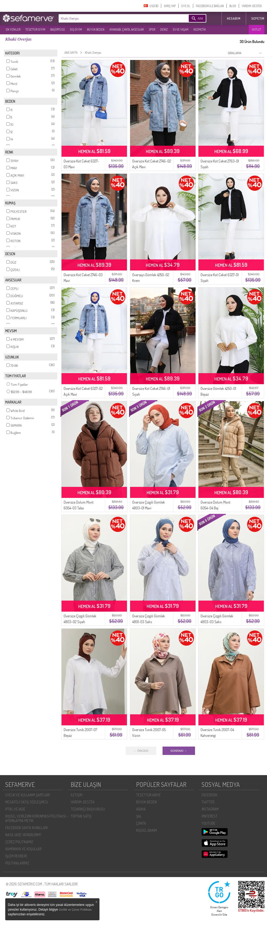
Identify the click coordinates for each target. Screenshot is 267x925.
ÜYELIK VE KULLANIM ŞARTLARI (27, 795)
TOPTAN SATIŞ (81, 816)
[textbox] (116, 18)
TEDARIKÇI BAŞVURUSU (88, 809)
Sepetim (257, 18)
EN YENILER (13, 29)
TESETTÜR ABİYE (148, 795)
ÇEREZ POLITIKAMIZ (19, 842)
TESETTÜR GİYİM (35, 29)
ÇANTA (141, 823)
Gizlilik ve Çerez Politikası (75, 909)
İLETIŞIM (76, 795)
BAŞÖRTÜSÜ (57, 29)
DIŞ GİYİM (76, 29)
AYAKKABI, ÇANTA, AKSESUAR (126, 29)
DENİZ (164, 29)
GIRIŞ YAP (170, 6)
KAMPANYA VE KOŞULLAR (23, 849)
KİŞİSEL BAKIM (146, 830)
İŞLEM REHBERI (16, 856)
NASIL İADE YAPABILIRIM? (23, 835)
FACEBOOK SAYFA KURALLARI (26, 827)
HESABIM (234, 18)
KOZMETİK (199, 29)
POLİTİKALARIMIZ (17, 863)
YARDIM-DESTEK (252, 6)
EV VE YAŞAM (180, 29)
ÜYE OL (185, 6)
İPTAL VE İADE (15, 809)
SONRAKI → (178, 750)
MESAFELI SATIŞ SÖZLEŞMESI (26, 802)
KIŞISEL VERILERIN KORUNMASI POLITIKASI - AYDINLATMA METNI (36, 818)
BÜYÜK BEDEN (95, 29)
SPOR (152, 29)
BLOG (232, 6)
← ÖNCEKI (141, 750)
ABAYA (141, 809)
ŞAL (139, 816)
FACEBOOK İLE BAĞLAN (210, 6)
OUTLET (256, 29)
